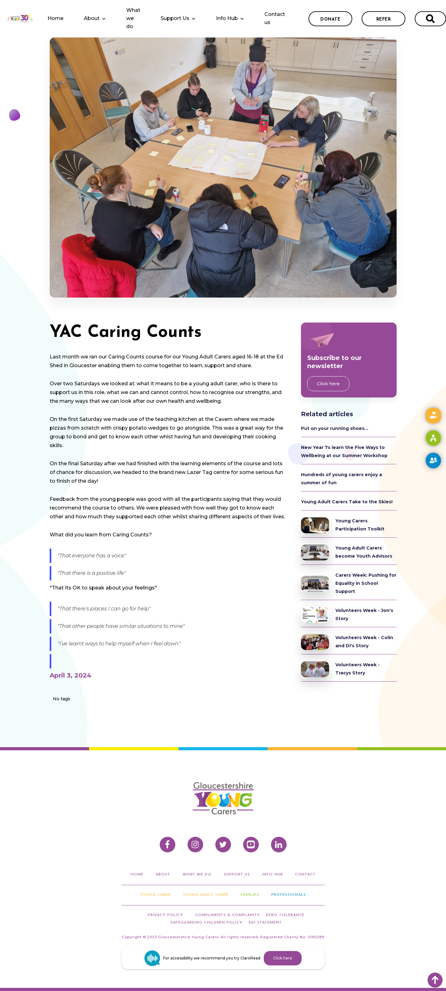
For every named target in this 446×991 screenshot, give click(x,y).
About (92, 18)
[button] (95, 18)
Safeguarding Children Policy (206, 922)
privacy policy (165, 915)
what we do (197, 874)
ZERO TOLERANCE (285, 915)
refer (383, 19)
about (163, 874)
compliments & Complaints (227, 915)
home (137, 874)
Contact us (274, 18)
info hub (272, 874)
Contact (305, 874)
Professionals (288, 895)
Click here (328, 384)
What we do (133, 18)
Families (250, 895)
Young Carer (155, 895)
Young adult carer (205, 895)
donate (330, 19)
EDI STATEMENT (265, 922)
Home (55, 18)
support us (237, 874)
